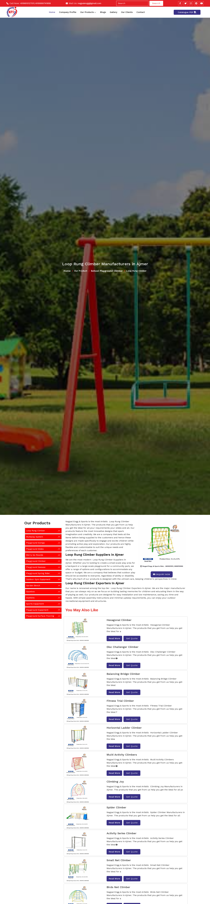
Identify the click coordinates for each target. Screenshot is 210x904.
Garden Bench (33, 585)
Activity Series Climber (121, 833)
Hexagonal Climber (119, 620)
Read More (114, 638)
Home (52, 12)
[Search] (132, 3)
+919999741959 (43, 3)
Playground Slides (35, 549)
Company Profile (67, 12)
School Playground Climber (107, 270)
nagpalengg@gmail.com (89, 3)
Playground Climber (36, 561)
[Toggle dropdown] (95, 12)
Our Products (88, 12)
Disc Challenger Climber (122, 647)
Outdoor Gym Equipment (38, 579)
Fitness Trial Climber (120, 700)
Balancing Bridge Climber (123, 673)
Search (156, 3)
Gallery (113, 12)
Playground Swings (35, 543)
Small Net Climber (119, 860)
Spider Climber (116, 807)
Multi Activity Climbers (122, 754)
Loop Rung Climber (35, 530)
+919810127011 (27, 3)
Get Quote (132, 638)
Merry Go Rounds (34, 555)
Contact (140, 12)
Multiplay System (34, 537)
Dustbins (30, 598)
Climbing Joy (115, 781)
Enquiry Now (161, 574)
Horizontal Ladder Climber (124, 727)
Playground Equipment (37, 610)
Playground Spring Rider (38, 573)
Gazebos (30, 591)
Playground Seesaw (36, 567)
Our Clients (127, 12)
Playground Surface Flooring (40, 616)
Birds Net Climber (118, 887)
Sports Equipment (35, 604)
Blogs (103, 12)
